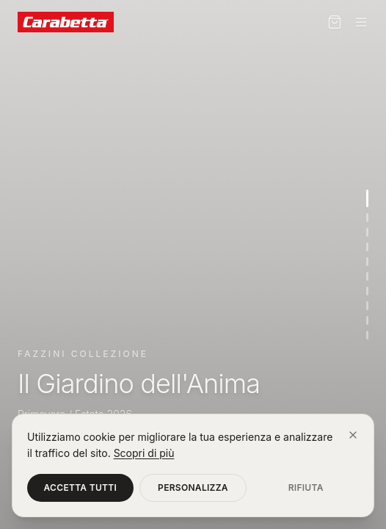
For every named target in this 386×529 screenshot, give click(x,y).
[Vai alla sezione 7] (367, 291)
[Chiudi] (353, 435)
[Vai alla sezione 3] (367, 232)
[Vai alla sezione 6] (367, 276)
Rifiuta (306, 487)
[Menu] (361, 22)
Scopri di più (144, 453)
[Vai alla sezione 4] (367, 246)
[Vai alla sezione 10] (367, 335)
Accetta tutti (80, 487)
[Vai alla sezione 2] (367, 217)
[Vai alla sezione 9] (367, 320)
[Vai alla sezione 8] (367, 305)
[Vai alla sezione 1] (367, 198)
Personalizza (193, 487)
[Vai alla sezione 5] (367, 261)
